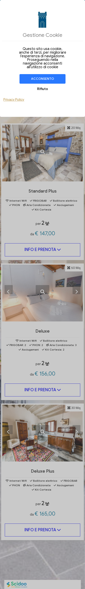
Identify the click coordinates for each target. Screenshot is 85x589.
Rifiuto (42, 89)
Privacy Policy (13, 100)
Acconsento (42, 79)
